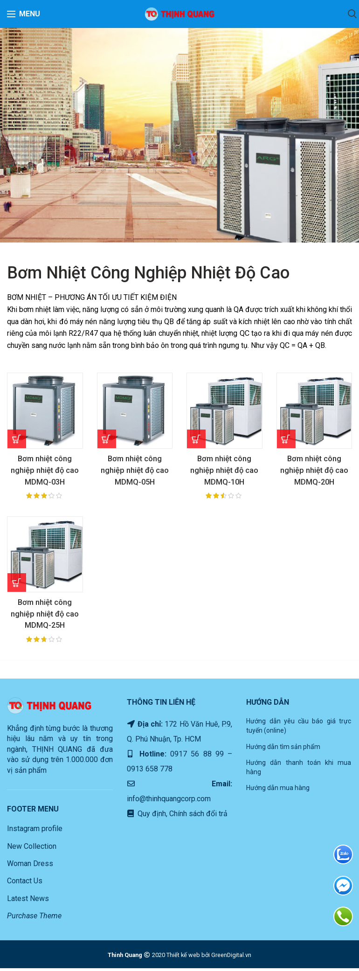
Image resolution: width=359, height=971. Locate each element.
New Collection (31, 849)
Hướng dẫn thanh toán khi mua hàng (298, 770)
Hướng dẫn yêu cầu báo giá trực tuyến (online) (298, 729)
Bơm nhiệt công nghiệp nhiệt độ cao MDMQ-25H (45, 616)
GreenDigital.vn (231, 957)
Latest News (28, 901)
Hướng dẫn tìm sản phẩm (283, 749)
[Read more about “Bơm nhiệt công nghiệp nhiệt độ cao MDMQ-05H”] (106, 439)
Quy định (151, 816)
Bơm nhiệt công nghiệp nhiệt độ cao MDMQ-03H (45, 471)
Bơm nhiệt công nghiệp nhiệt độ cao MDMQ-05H (135, 471)
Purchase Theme (34, 919)
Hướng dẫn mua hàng (278, 791)
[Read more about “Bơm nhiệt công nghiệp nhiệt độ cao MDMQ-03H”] (16, 439)
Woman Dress (30, 866)
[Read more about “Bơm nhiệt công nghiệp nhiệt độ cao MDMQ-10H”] (196, 439)
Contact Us (24, 884)
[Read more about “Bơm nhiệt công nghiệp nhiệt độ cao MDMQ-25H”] (16, 584)
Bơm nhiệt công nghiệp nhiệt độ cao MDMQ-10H (224, 471)
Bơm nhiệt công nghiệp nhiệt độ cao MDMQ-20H (314, 471)
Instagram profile (34, 831)
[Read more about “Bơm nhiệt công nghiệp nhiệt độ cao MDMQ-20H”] (286, 439)
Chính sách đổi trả (197, 816)
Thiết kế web (183, 957)
